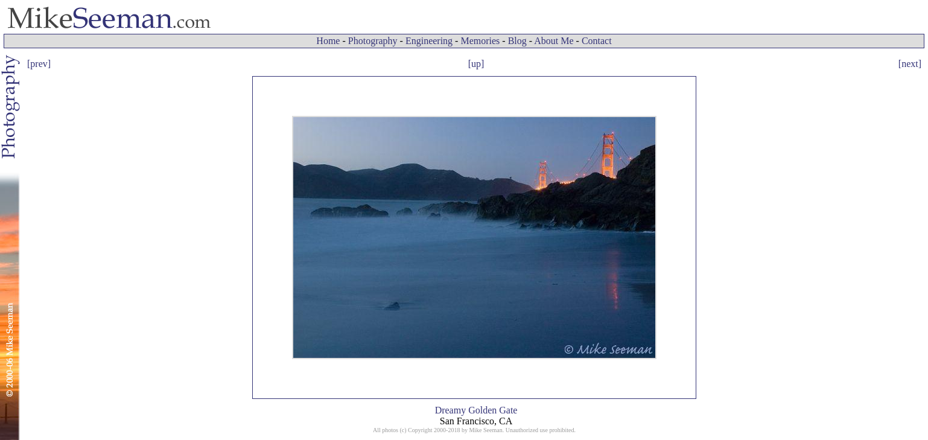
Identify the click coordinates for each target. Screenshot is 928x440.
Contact (597, 41)
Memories (480, 41)
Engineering (429, 41)
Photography (373, 41)
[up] (476, 64)
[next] (909, 64)
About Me (553, 41)
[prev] (39, 64)
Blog (517, 41)
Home (328, 41)
